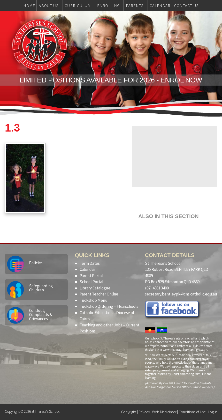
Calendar (87, 269)
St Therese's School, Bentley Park (39, 45)
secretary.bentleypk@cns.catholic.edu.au (181, 294)
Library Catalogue (95, 288)
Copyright (128, 411)
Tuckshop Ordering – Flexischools (109, 306)
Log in (212, 411)
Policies (36, 262)
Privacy (144, 411)
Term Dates (90, 263)
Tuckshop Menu (93, 300)
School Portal (91, 281)
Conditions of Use (192, 411)
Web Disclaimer (164, 411)
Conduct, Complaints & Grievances (40, 314)
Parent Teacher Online (99, 294)
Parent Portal (91, 275)
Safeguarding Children (41, 288)
